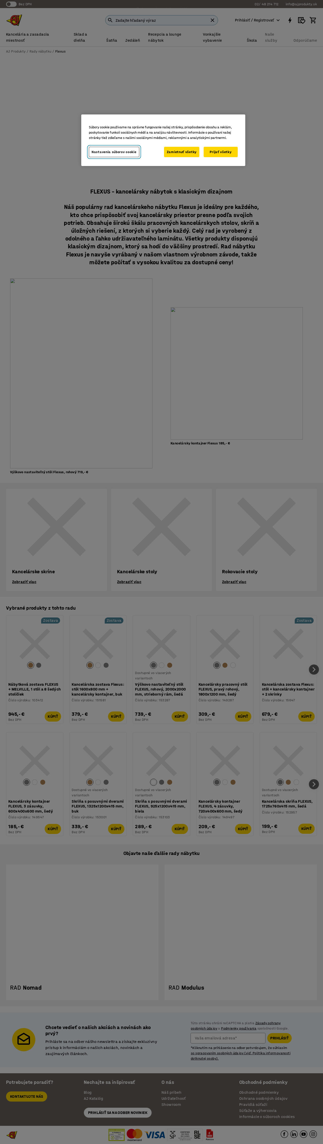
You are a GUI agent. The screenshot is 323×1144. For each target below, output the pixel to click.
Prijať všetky (220, 152)
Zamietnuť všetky (182, 152)
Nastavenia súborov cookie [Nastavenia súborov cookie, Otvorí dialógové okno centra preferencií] (114, 152)
